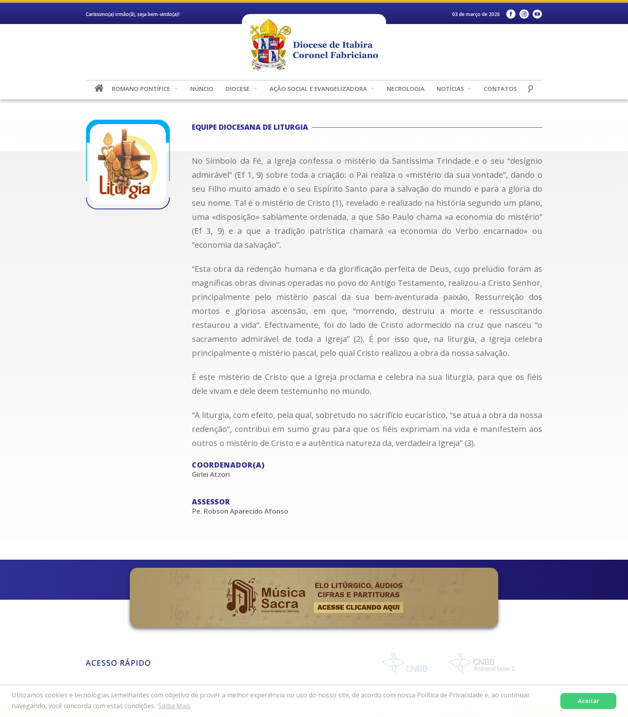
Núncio (201, 88)
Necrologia (406, 88)
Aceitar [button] (588, 701)
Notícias (450, 88)
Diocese (237, 88)
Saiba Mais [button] (174, 705)
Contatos (500, 88)
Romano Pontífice (141, 88)
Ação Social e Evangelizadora (318, 88)
